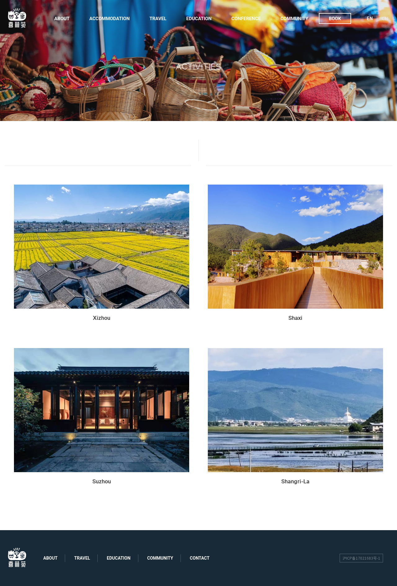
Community (294, 18)
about (50, 558)
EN (369, 18)
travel (82, 558)
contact (199, 558)
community (160, 558)
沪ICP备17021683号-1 (361, 558)
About (61, 18)
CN (385, 18)
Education (199, 18)
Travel (158, 18)
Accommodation (109, 18)
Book (335, 18)
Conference (246, 18)
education (118, 558)
